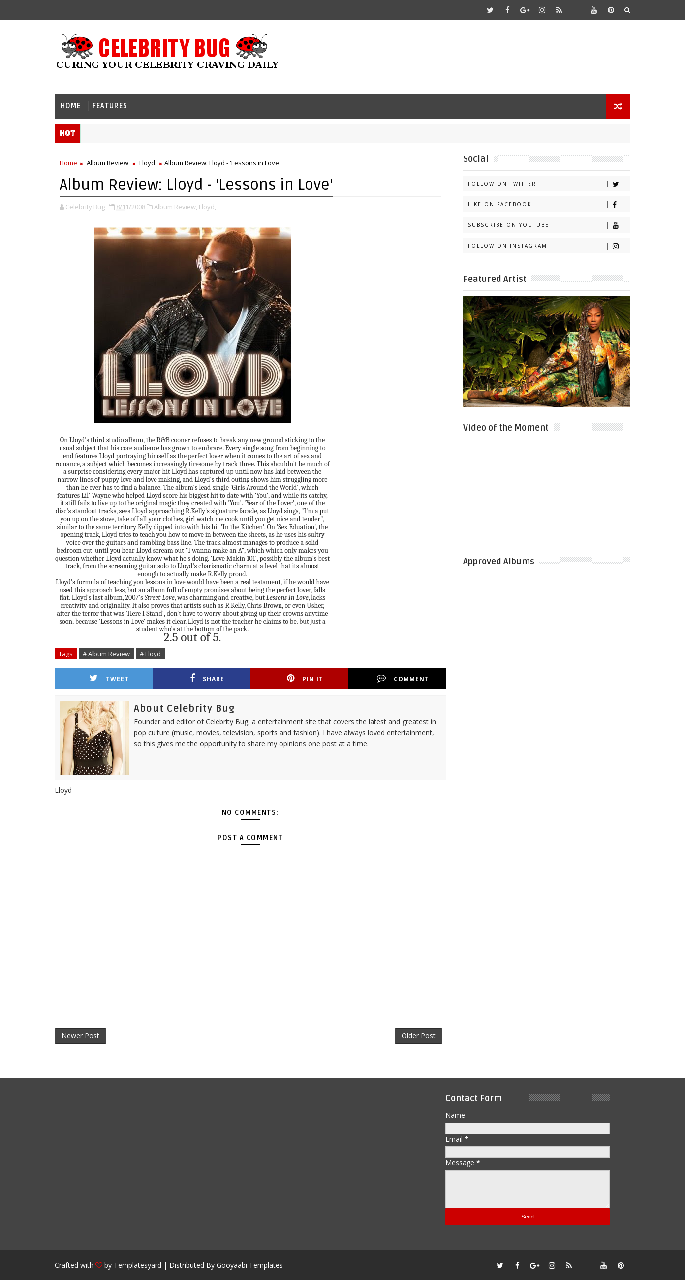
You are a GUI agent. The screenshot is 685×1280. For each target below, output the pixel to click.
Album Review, (175, 206)
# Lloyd (150, 653)
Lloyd (147, 162)
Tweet (109, 678)
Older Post (419, 1035)
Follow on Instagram (549, 246)
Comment (403, 678)
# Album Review (106, 653)
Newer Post (80, 1035)
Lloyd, (207, 206)
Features (110, 106)
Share (207, 678)
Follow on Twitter (549, 183)
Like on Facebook (549, 204)
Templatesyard (137, 1265)
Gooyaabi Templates (250, 1265)
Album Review (107, 162)
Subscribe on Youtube (549, 225)
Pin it (305, 678)
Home (71, 106)
